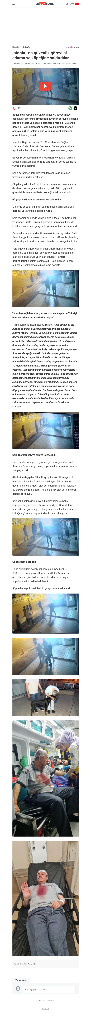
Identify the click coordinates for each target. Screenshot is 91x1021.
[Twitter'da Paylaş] (75, 108)
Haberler (15, 47)
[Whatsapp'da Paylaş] (70, 108)
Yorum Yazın (21, 980)
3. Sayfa (26, 47)
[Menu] (13, 4)
